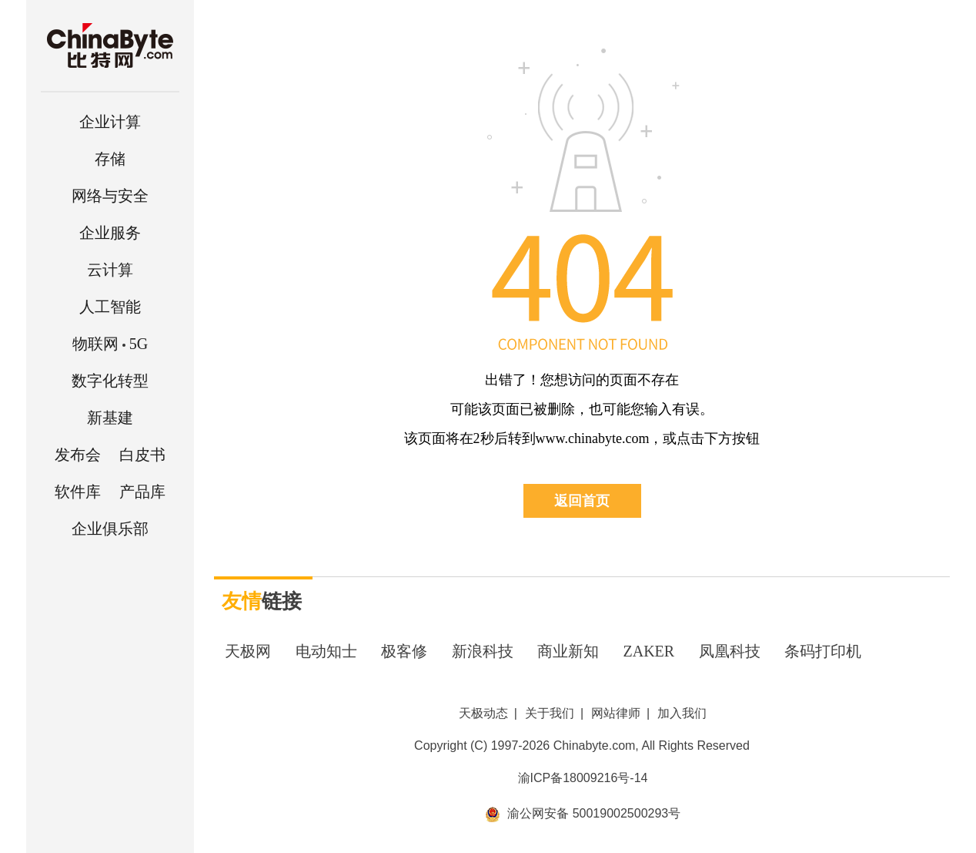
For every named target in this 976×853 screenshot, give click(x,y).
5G (110, 343)
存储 (110, 158)
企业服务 (110, 232)
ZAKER (649, 651)
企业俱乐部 (110, 528)
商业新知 (568, 651)
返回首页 (582, 501)
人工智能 (110, 306)
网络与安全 (110, 195)
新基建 (110, 417)
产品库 (142, 491)
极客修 (404, 651)
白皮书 (142, 454)
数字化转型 (110, 380)
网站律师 (615, 713)
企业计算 (110, 121)
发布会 (78, 454)
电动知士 (326, 651)
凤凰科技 (729, 651)
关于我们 (549, 713)
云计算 (110, 269)
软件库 (78, 491)
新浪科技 (482, 651)
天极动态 (483, 713)
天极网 (248, 651)
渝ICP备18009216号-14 (583, 777)
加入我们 (682, 713)
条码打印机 (822, 651)
